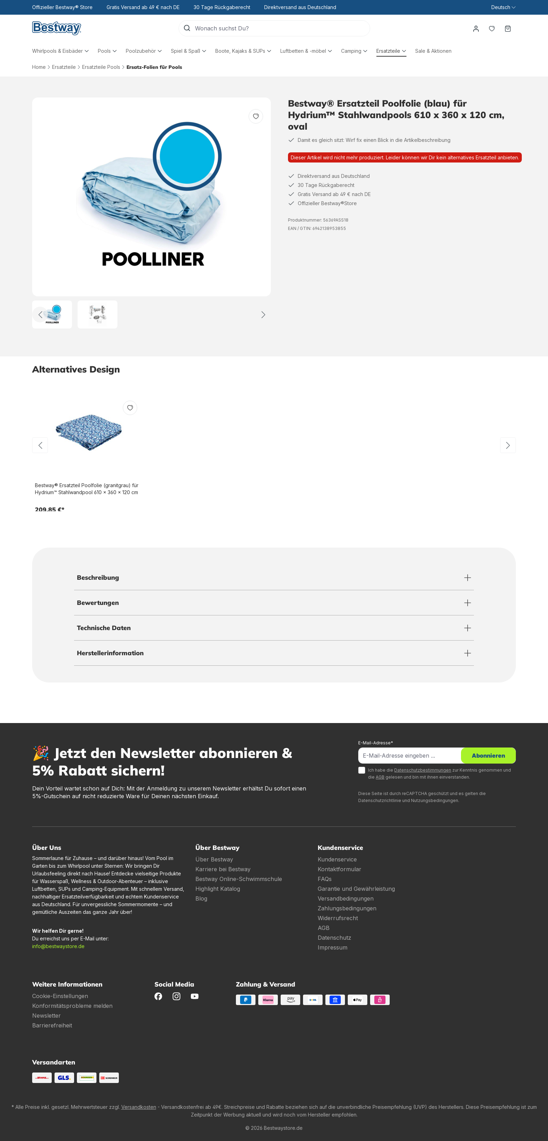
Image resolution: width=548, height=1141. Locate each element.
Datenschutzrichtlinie (379, 800)
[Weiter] (263, 315)
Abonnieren (488, 755)
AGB (380, 777)
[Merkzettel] (492, 28)
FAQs (325, 878)
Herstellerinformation (110, 653)
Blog (201, 898)
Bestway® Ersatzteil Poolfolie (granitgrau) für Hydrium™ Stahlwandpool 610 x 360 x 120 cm (86, 488)
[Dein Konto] (476, 28)
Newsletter (46, 1015)
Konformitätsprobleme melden (72, 1005)
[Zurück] (40, 315)
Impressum (332, 947)
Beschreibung (98, 577)
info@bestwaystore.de (58, 946)
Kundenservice (337, 859)
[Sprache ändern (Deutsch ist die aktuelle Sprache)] (503, 7)
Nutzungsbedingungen (434, 800)
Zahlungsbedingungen (347, 908)
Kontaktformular (339, 869)
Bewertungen (98, 603)
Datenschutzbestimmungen (422, 770)
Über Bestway (214, 859)
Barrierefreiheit (52, 1025)
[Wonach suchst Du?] (282, 28)
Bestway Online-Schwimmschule (238, 878)
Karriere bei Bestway (223, 869)
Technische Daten (104, 628)
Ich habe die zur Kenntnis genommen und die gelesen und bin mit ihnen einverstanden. (439, 773)
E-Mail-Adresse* (375, 742)
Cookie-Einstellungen (60, 995)
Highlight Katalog (217, 888)
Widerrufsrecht (338, 918)
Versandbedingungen (346, 898)
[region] (151, 213)
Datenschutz (334, 937)
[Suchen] (187, 28)
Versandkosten (138, 1107)
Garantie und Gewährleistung (356, 888)
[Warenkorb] (508, 28)
